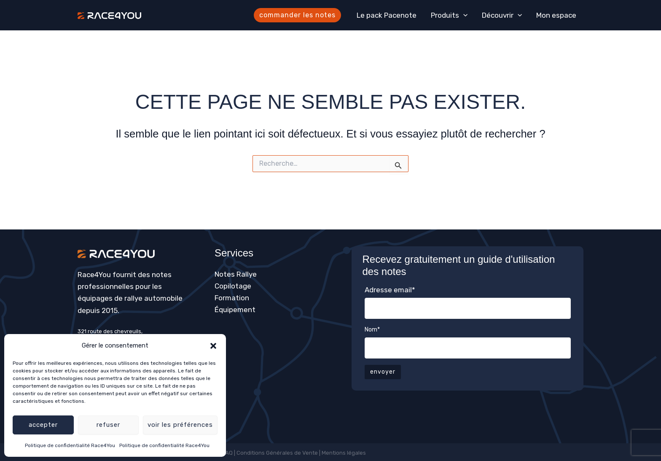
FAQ (228, 453)
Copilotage (233, 286)
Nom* (372, 329)
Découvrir (502, 15)
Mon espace (556, 15)
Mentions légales (344, 453)
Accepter (43, 425)
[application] (463, 15)
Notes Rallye (236, 274)
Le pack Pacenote (386, 15)
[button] (213, 346)
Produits (449, 15)
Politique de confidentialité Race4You (70, 445)
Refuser (108, 425)
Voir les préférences (180, 425)
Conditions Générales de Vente (277, 453)
